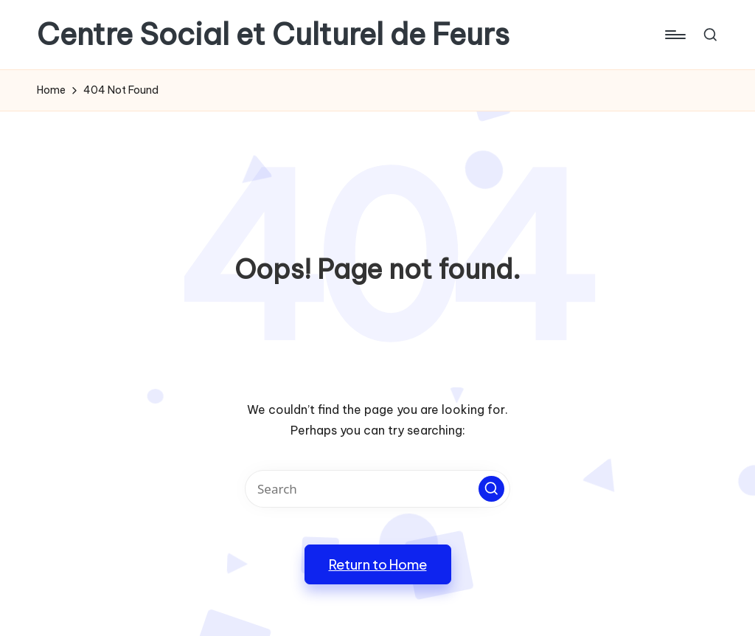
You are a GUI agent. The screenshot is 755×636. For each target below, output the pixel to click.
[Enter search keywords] (377, 489)
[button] (491, 489)
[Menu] (674, 35)
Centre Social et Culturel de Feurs (273, 34)
